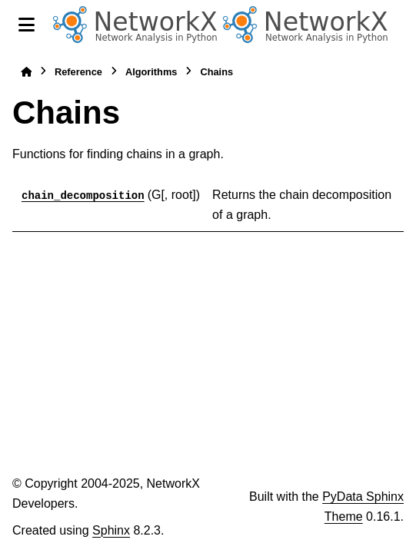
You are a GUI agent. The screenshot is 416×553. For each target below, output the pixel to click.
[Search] (397, 25)
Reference (78, 72)
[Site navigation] (26, 25)
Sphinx (111, 530)
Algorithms (151, 72)
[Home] (26, 72)
